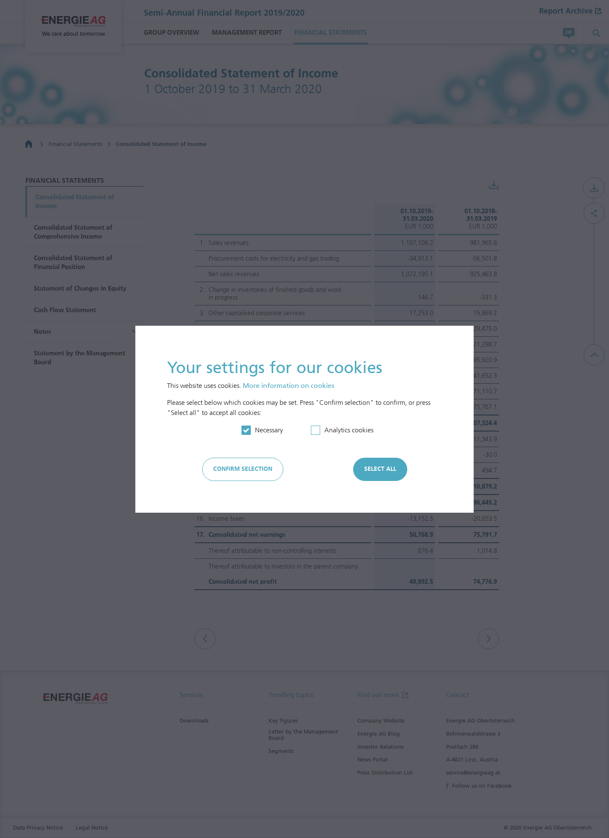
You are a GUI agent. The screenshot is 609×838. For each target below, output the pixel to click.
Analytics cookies (348, 430)
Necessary (269, 430)
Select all (380, 469)
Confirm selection (242, 469)
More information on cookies (288, 386)
